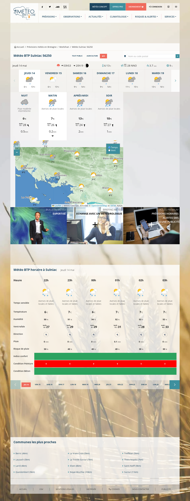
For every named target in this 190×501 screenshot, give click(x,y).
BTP (103, 56)
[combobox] (153, 56)
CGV (41, 489)
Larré (20, 465)
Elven (74, 465)
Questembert (24, 472)
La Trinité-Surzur (80, 459)
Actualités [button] (95, 16)
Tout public (77, 56)
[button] (53, 159)
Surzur (130, 472)
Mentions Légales (65, 489)
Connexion (155, 6)
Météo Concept (99, 6)
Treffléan (130, 453)
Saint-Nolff (131, 465)
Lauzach (22, 459)
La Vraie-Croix (79, 453)
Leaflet (56, 205)
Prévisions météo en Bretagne (42, 46)
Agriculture (92, 56)
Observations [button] (71, 16)
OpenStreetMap (99, 205)
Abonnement (136, 6)
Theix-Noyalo (132, 459)
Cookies (114, 489)
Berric (20, 453)
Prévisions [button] (48, 16)
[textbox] (153, 56)
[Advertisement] (95, 32)
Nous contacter (140, 489)
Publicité (166, 489)
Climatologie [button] (118, 16)
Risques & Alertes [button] (145, 16)
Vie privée (91, 489)
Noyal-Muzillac (80, 472)
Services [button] (169, 16)
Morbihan (64, 46)
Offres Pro (118, 6)
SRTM (113, 205)
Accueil (19, 46)
